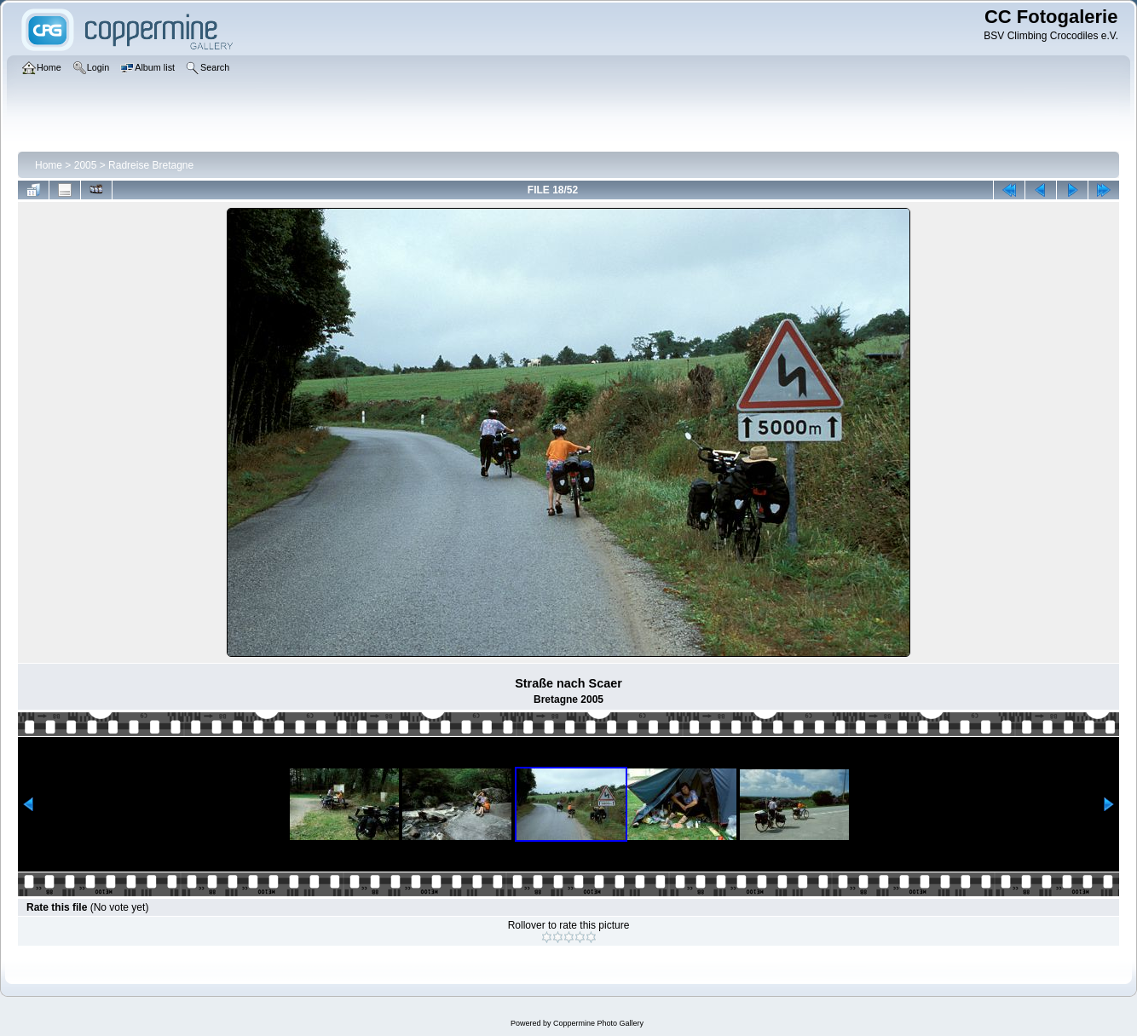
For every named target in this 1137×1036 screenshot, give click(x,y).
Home (48, 165)
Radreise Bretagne (150, 165)
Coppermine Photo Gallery (598, 1023)
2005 (85, 165)
